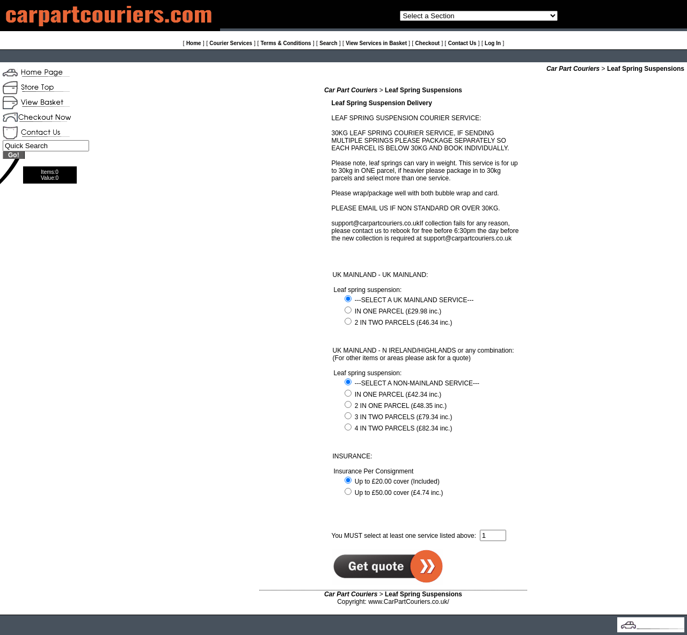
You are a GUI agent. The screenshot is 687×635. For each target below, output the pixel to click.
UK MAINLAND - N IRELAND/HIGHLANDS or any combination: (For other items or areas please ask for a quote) (423, 354)
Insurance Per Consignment (374, 471)
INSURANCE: (352, 456)
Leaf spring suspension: (368, 290)
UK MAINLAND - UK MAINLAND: (380, 275)
